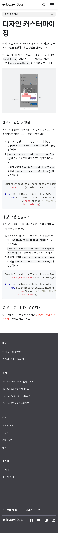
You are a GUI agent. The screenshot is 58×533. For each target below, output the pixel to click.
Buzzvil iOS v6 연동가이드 (15, 388)
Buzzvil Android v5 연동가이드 (18, 396)
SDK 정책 (7, 440)
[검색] (44, 4)
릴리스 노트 (8, 433)
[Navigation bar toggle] (52, 4)
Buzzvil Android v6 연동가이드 (18, 381)
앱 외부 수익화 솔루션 (13, 359)
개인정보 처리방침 (11, 509)
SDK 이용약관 (33, 509)
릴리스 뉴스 (8, 425)
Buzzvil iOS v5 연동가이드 (15, 403)
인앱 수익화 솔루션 (11, 351)
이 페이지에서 (11, 14)
